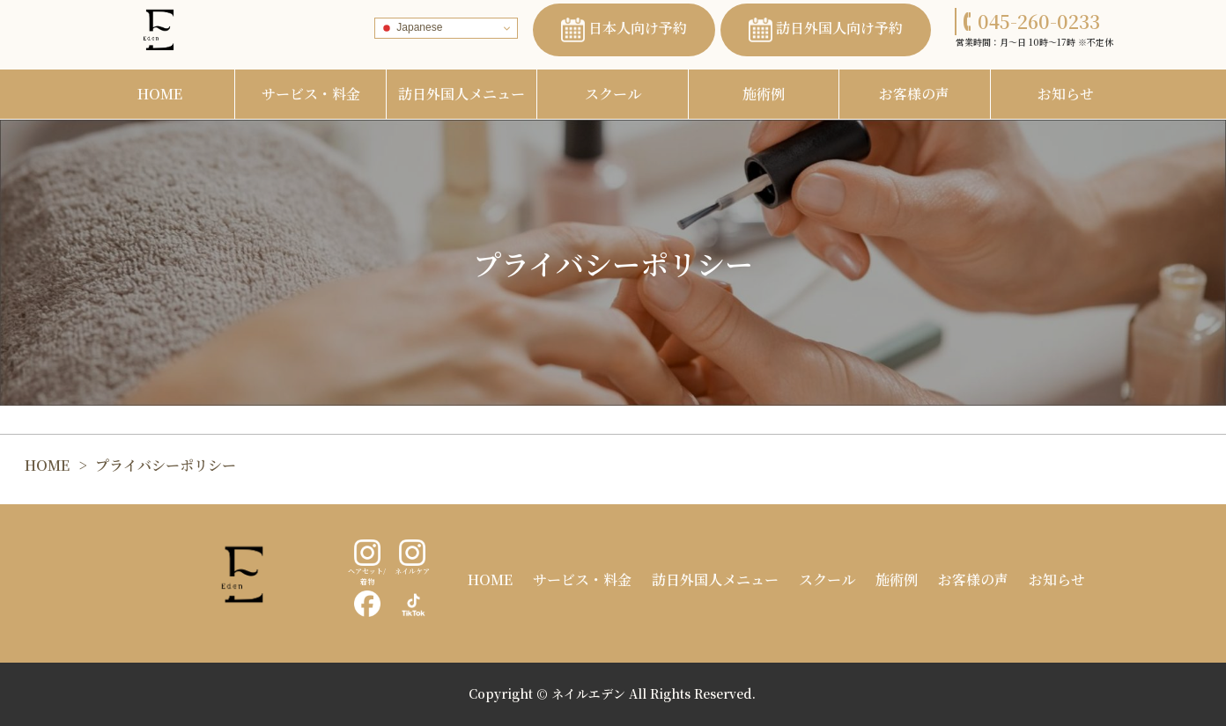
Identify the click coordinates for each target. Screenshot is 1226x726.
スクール (613, 94)
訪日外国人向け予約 (826, 30)
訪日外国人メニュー (461, 94)
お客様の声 (914, 94)
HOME (159, 94)
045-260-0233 (1032, 21)
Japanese (411, 28)
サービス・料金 (311, 94)
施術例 (763, 94)
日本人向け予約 (624, 30)
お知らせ (1066, 94)
